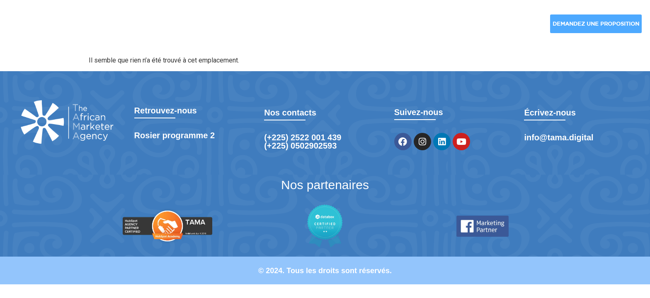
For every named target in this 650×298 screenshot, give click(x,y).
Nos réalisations (392, 27)
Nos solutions (216, 27)
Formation (514, 27)
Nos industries (304, 27)
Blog (458, 27)
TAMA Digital (139, 27)
